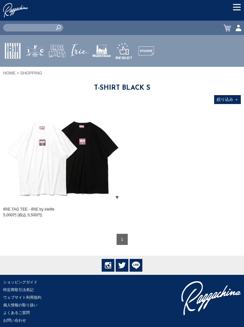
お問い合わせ (14, 320)
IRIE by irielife (12, 69)
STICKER (146, 65)
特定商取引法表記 (18, 290)
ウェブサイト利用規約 (22, 297)
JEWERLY (79, 65)
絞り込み (228, 99)
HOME (9, 73)
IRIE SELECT (123, 69)
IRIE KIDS (57, 69)
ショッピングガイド (20, 282)
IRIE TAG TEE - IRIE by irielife (28, 209)
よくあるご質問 (16, 312)
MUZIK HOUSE (102, 69)
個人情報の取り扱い (20, 305)
